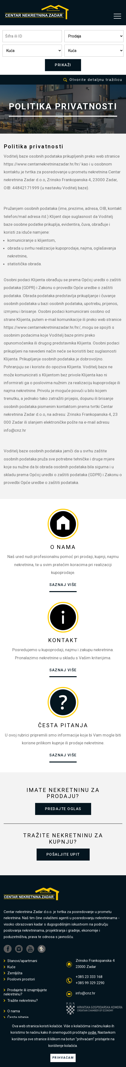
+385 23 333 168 (89, 977)
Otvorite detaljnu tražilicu (92, 80)
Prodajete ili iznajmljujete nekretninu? (25, 992)
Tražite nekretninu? (21, 1001)
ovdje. (92, 1032)
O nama (12, 1011)
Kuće (9, 967)
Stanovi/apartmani (20, 961)
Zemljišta (13, 973)
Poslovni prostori (19, 979)
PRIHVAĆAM (63, 1057)
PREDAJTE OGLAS (63, 809)
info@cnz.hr (85, 993)
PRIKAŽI (63, 65)
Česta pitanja (16, 1017)
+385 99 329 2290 (90, 983)
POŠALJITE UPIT (63, 854)
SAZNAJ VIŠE (63, 585)
